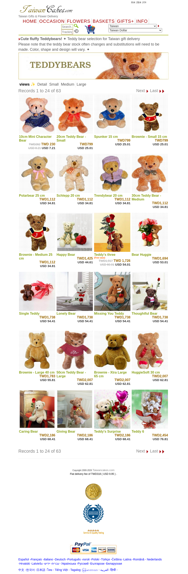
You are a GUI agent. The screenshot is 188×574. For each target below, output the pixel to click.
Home (30, 21)
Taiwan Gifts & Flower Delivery (38, 16)
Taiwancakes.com (104, 470)
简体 (133, 2)
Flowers (78, 21)
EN (144, 2)
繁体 (139, 2)
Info (142, 21)
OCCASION (52, 21)
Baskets (104, 21)
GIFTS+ (125, 21)
